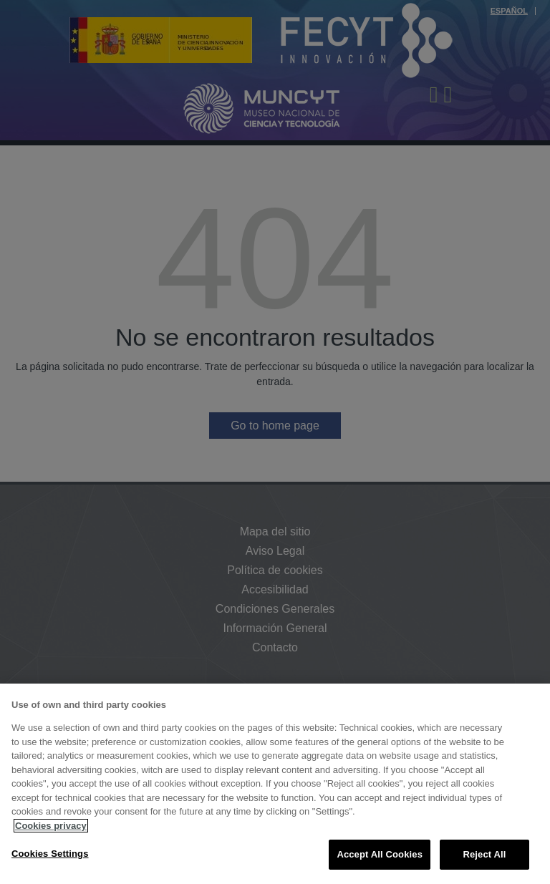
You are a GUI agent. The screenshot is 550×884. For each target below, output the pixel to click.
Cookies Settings (50, 853)
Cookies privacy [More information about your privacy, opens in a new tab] (51, 825)
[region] (275, 784)
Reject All (484, 854)
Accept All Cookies (380, 854)
